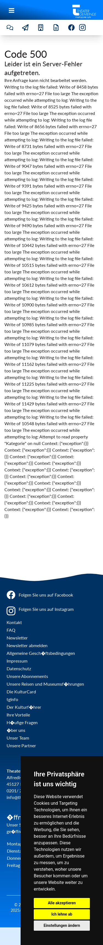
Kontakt (14, 622)
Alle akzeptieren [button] (62, 903)
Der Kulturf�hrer (24, 707)
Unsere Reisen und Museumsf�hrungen (45, 683)
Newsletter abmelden (27, 645)
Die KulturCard (21, 691)
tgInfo (12, 699)
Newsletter (17, 637)
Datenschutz (19, 668)
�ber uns (16, 730)
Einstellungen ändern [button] (62, 925)
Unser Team (18, 737)
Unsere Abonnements (27, 676)
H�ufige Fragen (22, 722)
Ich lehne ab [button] (61, 914)
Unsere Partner (21, 745)
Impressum (17, 660)
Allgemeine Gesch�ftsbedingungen (41, 653)
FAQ (11, 630)
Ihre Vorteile (18, 714)
